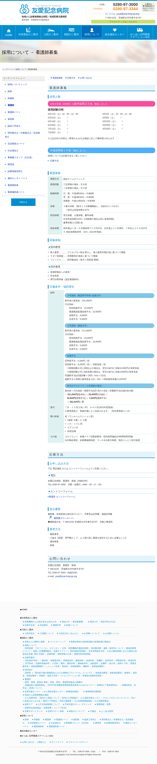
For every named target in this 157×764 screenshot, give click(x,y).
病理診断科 (76, 666)
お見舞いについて (92, 633)
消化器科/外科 (31, 660)
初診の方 (66, 622)
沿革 (64, 648)
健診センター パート (18, 178)
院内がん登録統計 (70, 698)
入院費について (47, 633)
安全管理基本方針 (97, 651)
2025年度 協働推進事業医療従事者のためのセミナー (71, 685)
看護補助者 (13, 185)
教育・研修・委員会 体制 (36, 682)
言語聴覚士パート (16, 143)
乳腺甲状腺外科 (43, 663)
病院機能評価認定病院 (78, 648)
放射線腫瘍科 (37, 666)
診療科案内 (30, 657)
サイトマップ (57, 742)
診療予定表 (30, 625)
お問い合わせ (86, 78)
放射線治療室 (101, 673)
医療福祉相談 (72, 691)
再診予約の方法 (108, 622)
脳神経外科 (83, 663)
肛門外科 (29, 663)
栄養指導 (48, 708)
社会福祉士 (13, 150)
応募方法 (71, 78)
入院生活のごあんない (69, 633)
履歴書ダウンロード (63, 518)
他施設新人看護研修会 (35, 685)
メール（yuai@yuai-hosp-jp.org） (125, 14)
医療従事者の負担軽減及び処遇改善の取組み (91, 642)
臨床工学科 (52, 676)
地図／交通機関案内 (42, 651)
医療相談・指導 (104, 704)
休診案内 (44, 625)
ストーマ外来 (60, 708)
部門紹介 (29, 670)
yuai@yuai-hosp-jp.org (66, 576)
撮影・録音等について (113, 648)
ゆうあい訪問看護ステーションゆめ (140, 32)
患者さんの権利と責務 (35, 642)
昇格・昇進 (55, 682)
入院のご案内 (51, 31)
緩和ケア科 (123, 663)
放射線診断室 (116, 673)
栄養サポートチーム (34, 711)
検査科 (127, 673)
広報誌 (93, 711)
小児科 (55, 663)
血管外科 (109, 660)
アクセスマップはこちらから (123, 21)
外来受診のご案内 (28, 31)
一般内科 (44, 660)
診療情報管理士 (15, 171)
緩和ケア (29, 704)
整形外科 (71, 663)
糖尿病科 (80, 660)
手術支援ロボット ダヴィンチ (78, 704)
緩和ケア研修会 (50, 701)
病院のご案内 (71, 31)
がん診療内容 (31, 698)
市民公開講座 (65, 701)
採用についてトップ (17, 84)
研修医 (11, 98)
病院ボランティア (77, 711)
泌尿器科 (94, 663)
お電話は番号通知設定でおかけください (148, 7)
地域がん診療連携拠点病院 (37, 695)
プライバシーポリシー (78, 742)
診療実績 (51, 654)
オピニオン (54, 648)
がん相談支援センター (54, 691)
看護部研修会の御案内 (72, 682)
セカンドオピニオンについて (116, 698)
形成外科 (132, 660)
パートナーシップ (58, 642)
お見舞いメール (112, 633)
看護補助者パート (16, 192)
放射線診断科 (98, 666)
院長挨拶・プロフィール (36, 648)
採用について (91, 31)
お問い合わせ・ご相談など (34, 742)
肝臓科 (100, 660)
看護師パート (14, 112)
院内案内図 (96, 648)
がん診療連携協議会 (83, 701)
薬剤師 (11, 119)
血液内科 (90, 660)
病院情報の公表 (64, 654)
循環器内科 (56, 660)
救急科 (65, 666)
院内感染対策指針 (78, 651)
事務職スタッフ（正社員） (20, 157)
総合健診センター (114, 31)
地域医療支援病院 (93, 691)
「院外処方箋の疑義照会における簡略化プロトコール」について (62, 673)
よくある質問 (107, 711)
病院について (31, 645)
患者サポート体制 (56, 711)
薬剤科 (28, 673)
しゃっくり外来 (52, 666)
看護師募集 (58, 78)
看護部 (28, 679)
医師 (10, 91)
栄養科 (42, 676)
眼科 (63, 663)
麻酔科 (86, 666)
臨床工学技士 (14, 126)
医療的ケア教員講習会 (107, 685)
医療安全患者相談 (33, 708)
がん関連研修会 (102, 701)
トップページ (7, 69)
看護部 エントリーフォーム (61, 496)
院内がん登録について (49, 698)
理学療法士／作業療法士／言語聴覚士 (22, 135)
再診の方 (94, 622)
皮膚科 (104, 663)
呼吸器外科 (121, 660)
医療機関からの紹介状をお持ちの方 (41, 622)
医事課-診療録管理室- (92, 676)
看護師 (11, 105)
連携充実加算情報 (82, 654)
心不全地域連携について (49, 704)
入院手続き (30, 633)
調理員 (11, 164)
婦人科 (112, 663)
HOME (8, 32)
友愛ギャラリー (60, 651)
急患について (72, 625)
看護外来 (57, 625)
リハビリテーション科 (70, 676)
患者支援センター (33, 691)
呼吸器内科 (68, 660)
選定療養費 (78, 622)
